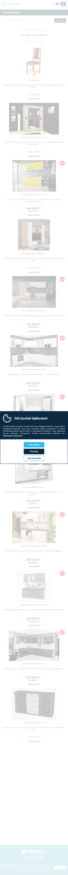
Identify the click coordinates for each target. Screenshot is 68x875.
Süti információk (34, 458)
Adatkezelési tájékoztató (12, 435)
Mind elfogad (34, 444)
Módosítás (34, 451)
